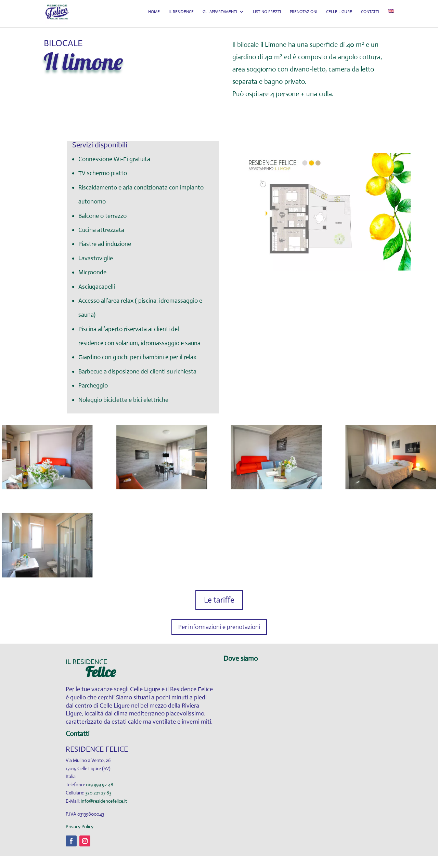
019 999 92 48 (99, 784)
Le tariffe (219, 600)
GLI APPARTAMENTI (221, 16)
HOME (156, 16)
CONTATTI (370, 16)
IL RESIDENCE (183, 16)
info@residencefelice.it (104, 801)
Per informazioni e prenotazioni (219, 627)
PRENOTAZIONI (304, 16)
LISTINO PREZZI (268, 16)
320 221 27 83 (98, 793)
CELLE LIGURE (340, 16)
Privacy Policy (79, 827)
